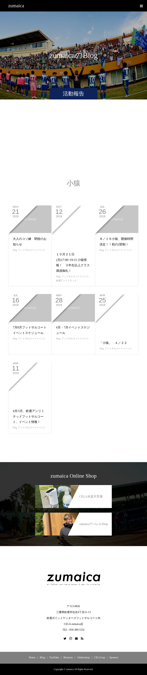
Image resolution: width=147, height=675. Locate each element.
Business (68, 657)
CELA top (99, 657)
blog (15, 250)
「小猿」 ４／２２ (113, 342)
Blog (42, 657)
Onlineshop (83, 657)
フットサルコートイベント (32, 250)
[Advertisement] (73, 143)
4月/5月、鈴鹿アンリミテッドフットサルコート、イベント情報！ (28, 416)
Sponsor (113, 657)
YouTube (54, 657)
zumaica (16, 5)
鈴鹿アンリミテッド (66, 280)
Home (32, 657)
